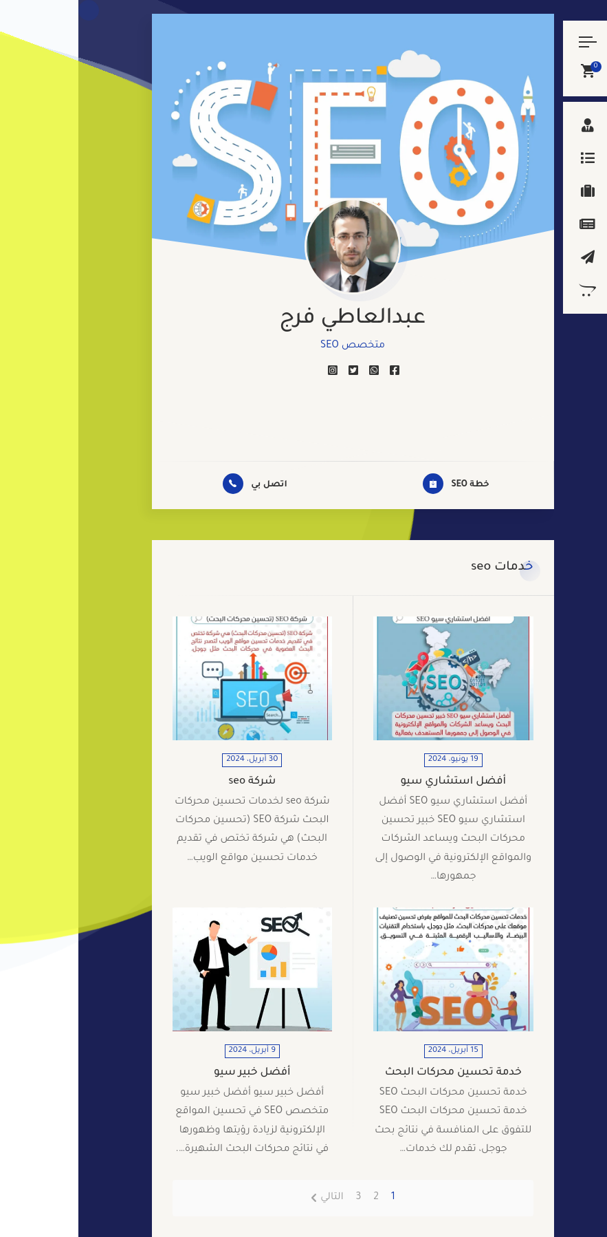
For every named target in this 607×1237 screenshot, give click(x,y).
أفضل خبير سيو (173, 1073)
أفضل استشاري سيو (375, 782)
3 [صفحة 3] (280, 1197)
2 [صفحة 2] (297, 1197)
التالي (253, 1197)
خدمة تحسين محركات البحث (375, 1073)
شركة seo (173, 782)
